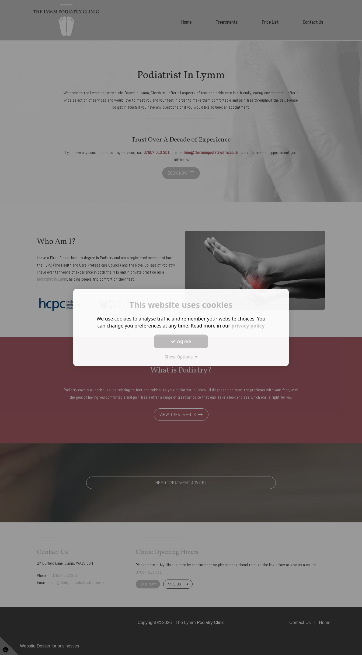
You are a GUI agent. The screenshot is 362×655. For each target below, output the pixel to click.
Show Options (181, 357)
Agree (181, 341)
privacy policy (247, 325)
